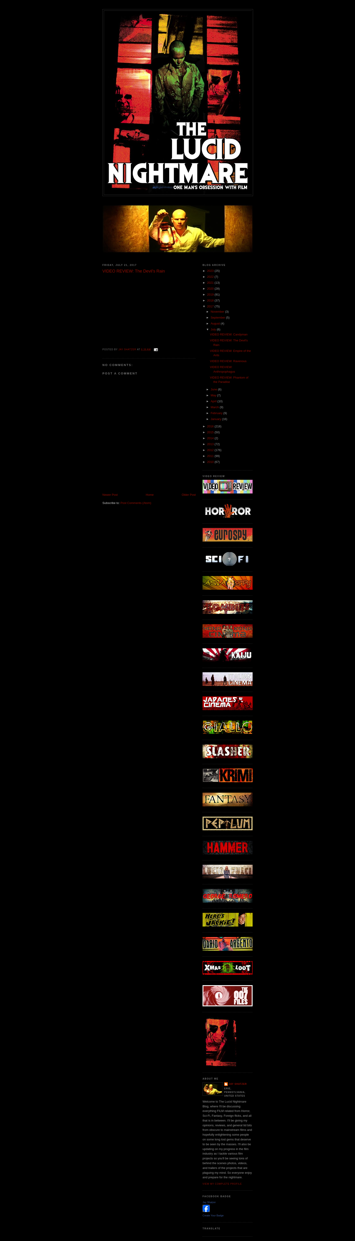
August (216, 323)
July (214, 329)
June (214, 389)
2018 (211, 300)
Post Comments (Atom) (136, 503)
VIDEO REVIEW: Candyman (228, 334)
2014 (211, 438)
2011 (211, 456)
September (218, 317)
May (214, 395)
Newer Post (110, 494)
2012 (211, 450)
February (217, 413)
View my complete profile (222, 1184)
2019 (211, 294)
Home (150, 494)
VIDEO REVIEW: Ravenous (228, 361)
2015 (211, 432)
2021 (211, 282)
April (214, 401)
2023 (211, 271)
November (218, 311)
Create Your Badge (213, 1215)
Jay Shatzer (238, 1084)
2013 (211, 444)
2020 (211, 288)
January (216, 419)
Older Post (189, 494)
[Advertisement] (155, 482)
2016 (211, 426)
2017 (211, 306)
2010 (211, 462)
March (215, 407)
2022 (211, 276)
